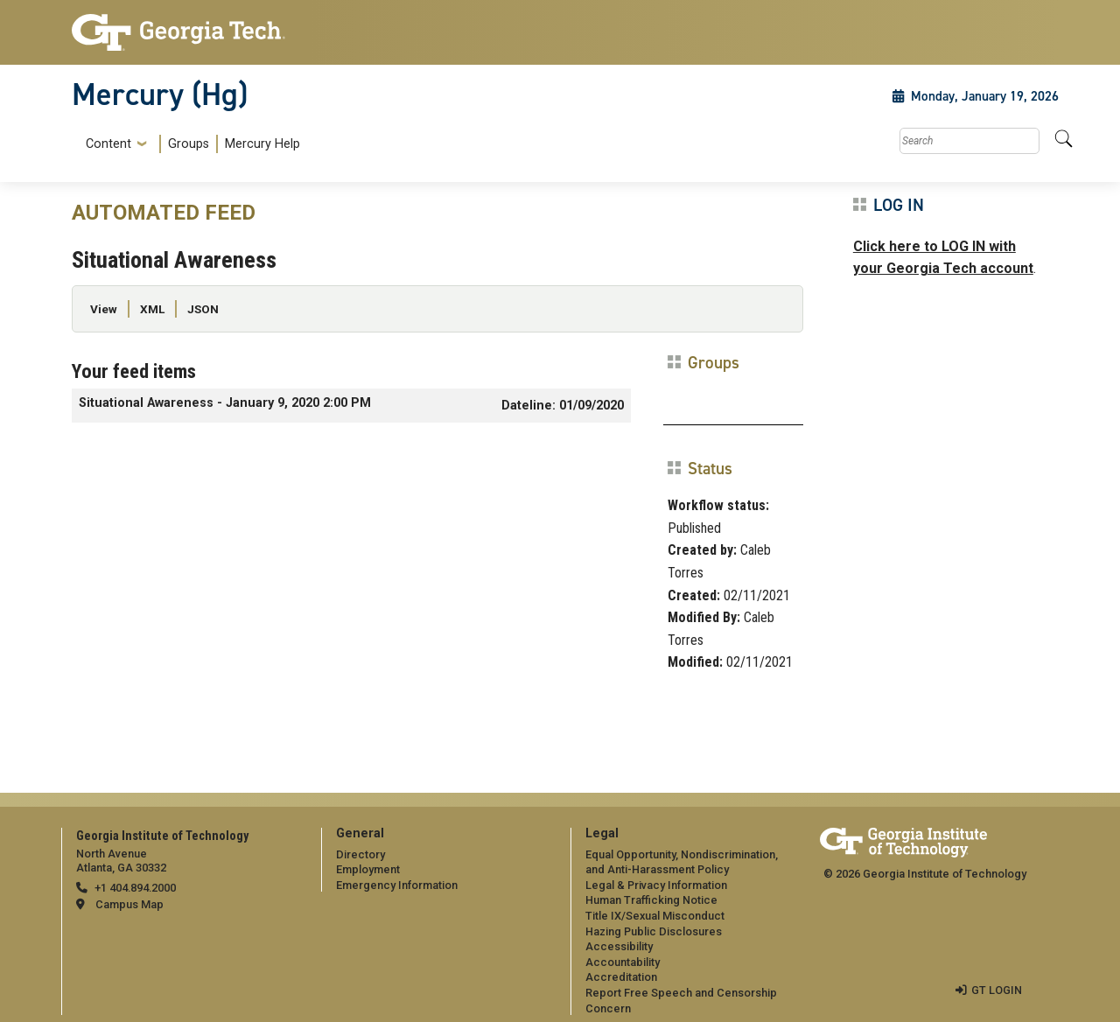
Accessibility (619, 946)
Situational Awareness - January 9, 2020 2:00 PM (225, 403)
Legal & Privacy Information (656, 885)
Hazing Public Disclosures (653, 931)
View (103, 309)
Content (108, 144)
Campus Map (129, 904)
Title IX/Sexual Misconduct (654, 915)
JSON (203, 309)
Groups (188, 143)
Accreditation (621, 977)
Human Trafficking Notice (651, 899)
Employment (368, 869)
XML (152, 309)
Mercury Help (262, 143)
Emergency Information (397, 885)
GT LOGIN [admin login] (996, 990)
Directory (360, 854)
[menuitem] (189, 144)
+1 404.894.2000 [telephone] (135, 887)
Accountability (622, 962)
